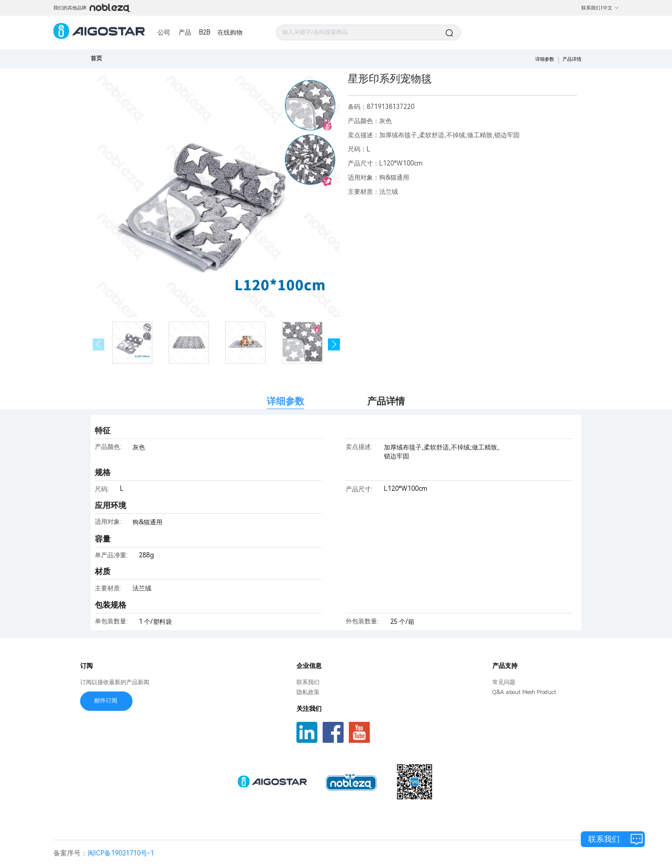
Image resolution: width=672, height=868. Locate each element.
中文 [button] (611, 7)
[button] (334, 344)
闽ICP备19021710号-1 (120, 853)
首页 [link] (96, 58)
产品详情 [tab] (386, 400)
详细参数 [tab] (285, 400)
